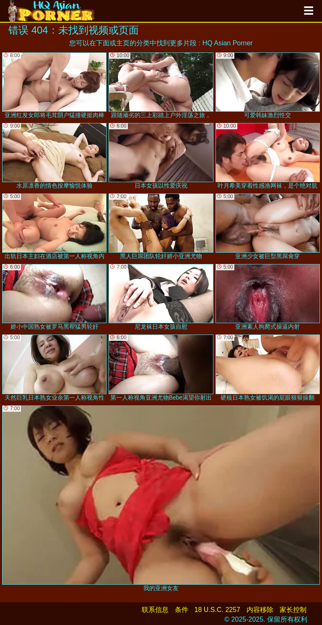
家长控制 (293, 609)
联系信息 (155, 609)
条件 (181, 609)
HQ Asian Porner (228, 43)
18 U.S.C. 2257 (217, 609)
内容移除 (260, 609)
